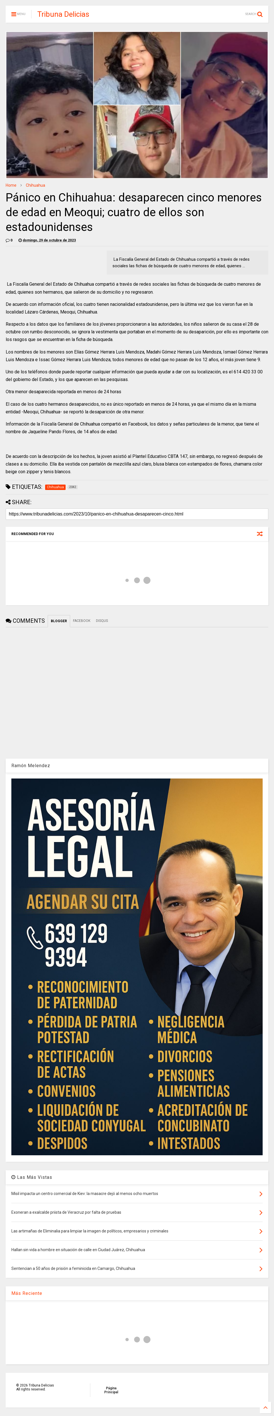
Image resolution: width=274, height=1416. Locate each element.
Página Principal (111, 1390)
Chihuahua (35, 185)
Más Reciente (26, 1293)
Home (11, 185)
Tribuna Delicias (63, 14)
